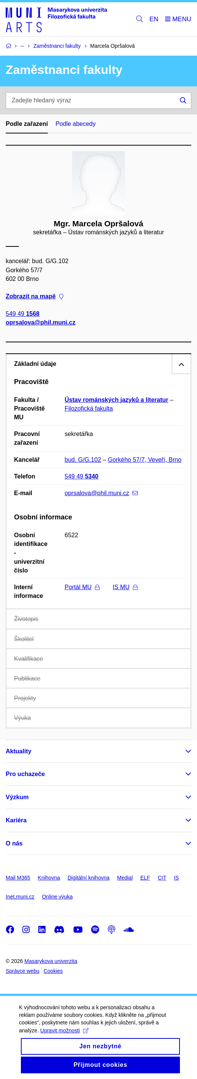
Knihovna (49, 878)
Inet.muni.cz (20, 897)
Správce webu (22, 971)
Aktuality (19, 751)
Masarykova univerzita (50, 961)
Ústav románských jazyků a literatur (116, 400)
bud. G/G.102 (83, 459)
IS (176, 878)
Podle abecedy (75, 124)
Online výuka (57, 897)
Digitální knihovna (89, 878)
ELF (145, 878)
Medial (125, 878)
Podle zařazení (27, 124)
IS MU (125, 587)
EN (154, 19)
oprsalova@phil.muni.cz (41, 322)
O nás (14, 843)
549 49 (22, 314)
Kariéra (16, 820)
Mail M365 (18, 878)
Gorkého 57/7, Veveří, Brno (144, 459)
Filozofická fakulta (89, 408)
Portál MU (82, 587)
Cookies (53, 971)
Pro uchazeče (25, 774)
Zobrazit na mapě (34, 296)
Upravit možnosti (64, 1037)
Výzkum (17, 797)
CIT (162, 878)
